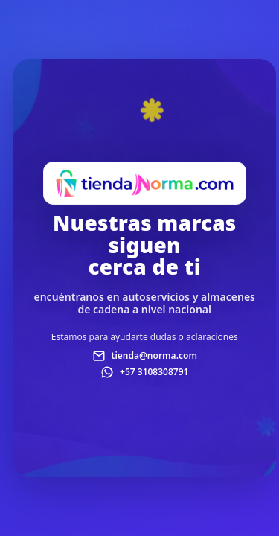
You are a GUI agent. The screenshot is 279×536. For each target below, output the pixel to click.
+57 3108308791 (154, 372)
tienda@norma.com (154, 355)
